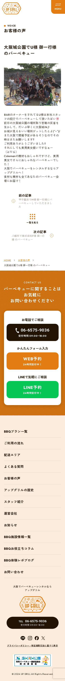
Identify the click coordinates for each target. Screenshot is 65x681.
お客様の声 (12, 478)
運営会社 (10, 513)
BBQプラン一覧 (16, 432)
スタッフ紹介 (14, 502)
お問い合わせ (14, 572)
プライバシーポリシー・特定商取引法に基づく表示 (32, 645)
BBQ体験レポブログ (19, 560)
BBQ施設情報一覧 (17, 537)
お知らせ (10, 525)
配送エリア (12, 455)
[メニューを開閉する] (58, 7)
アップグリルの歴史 (19, 490)
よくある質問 (14, 467)
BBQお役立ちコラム (19, 549)
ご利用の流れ (14, 443)
